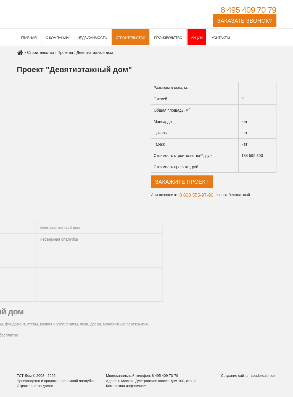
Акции (197, 38)
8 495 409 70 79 (248, 10)
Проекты (65, 52)
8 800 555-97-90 (196, 195)
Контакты (221, 38)
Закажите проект (182, 182)
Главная (29, 38)
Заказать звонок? (244, 21)
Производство (168, 38)
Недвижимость (92, 38)
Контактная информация (126, 386)
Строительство (130, 38)
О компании (57, 38)
